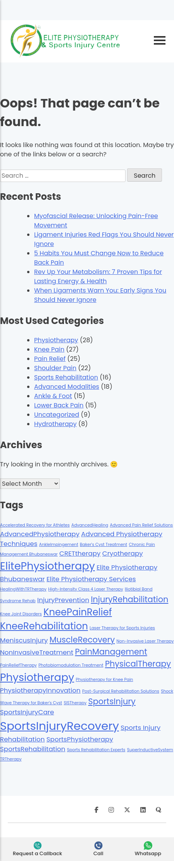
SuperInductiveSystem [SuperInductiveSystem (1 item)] (150, 750)
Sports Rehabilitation (66, 377)
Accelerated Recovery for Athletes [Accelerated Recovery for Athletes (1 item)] (35, 525)
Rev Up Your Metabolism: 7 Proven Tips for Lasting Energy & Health (98, 276)
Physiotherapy (56, 340)
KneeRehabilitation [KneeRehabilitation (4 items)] (44, 626)
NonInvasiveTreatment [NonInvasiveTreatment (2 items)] (36, 652)
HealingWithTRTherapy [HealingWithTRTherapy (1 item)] (23, 589)
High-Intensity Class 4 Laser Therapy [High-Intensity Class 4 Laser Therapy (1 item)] (85, 589)
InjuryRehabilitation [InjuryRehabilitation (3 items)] (129, 599)
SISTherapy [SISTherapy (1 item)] (75, 703)
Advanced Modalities (66, 386)
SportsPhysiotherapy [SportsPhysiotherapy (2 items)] (80, 739)
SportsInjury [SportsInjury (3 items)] (111, 701)
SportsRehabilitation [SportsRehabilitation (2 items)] (32, 749)
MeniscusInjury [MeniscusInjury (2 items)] (24, 640)
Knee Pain (49, 349)
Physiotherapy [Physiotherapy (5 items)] (37, 677)
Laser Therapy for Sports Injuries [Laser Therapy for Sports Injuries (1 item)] (122, 628)
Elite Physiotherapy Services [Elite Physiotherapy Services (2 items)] (91, 579)
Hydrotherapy (55, 423)
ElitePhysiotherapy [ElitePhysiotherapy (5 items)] (47, 566)
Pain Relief (49, 358)
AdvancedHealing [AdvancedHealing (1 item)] (89, 525)
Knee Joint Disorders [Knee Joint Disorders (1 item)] (21, 614)
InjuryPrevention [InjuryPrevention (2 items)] (63, 600)
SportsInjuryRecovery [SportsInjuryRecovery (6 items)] (59, 726)
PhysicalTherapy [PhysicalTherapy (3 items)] (138, 663)
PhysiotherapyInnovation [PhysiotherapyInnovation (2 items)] (40, 690)
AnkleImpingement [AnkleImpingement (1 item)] (58, 544)
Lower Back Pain (59, 405)
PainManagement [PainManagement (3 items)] (111, 651)
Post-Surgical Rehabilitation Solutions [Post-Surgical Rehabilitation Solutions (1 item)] (120, 691)
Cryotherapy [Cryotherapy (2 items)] (122, 553)
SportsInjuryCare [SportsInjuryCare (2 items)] (27, 712)
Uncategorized (56, 414)
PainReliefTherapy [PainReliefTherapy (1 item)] (18, 665)
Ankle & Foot (53, 396)
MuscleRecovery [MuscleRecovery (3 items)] (82, 639)
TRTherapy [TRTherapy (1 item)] (11, 759)
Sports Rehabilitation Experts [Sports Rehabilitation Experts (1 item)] (96, 750)
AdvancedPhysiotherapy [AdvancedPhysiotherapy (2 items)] (39, 534)
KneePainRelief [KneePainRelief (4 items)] (77, 612)
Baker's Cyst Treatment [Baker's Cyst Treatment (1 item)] (103, 544)
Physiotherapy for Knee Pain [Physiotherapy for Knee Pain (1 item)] (104, 680)
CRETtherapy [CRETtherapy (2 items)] (79, 553)
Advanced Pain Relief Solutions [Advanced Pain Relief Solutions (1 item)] (141, 525)
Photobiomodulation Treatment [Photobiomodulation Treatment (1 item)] (70, 665)
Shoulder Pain (55, 368)
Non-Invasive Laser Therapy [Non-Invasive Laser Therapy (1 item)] (145, 641)
